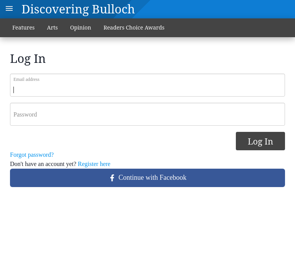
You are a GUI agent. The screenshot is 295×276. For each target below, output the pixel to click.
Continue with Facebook (148, 177)
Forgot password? (32, 154)
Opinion (80, 27)
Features (23, 27)
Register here (94, 164)
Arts (52, 27)
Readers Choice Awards (133, 27)
